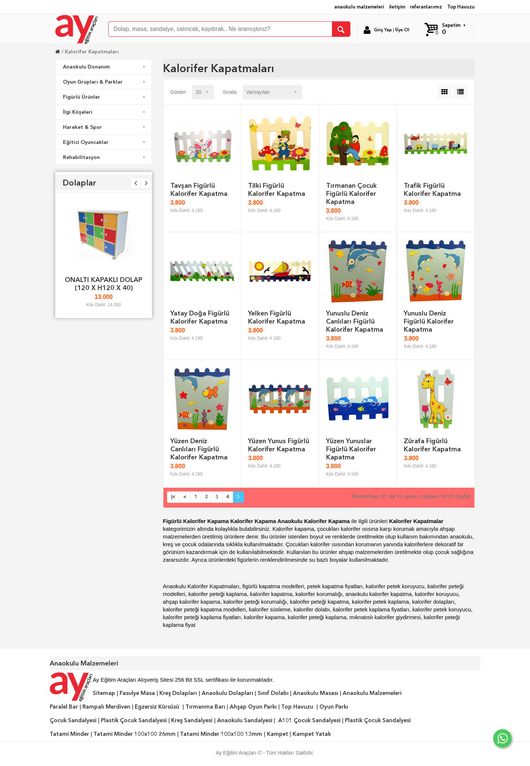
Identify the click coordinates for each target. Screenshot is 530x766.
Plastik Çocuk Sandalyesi (134, 720)
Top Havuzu (461, 7)
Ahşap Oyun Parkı (253, 706)
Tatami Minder (69, 734)
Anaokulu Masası (315, 693)
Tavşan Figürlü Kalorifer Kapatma (198, 189)
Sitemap (104, 693)
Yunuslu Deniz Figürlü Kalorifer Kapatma (429, 321)
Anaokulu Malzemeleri (372, 693)
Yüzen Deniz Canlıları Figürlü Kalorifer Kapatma (198, 449)
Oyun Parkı (333, 706)
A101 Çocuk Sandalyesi (309, 720)
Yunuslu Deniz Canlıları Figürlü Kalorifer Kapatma (354, 321)
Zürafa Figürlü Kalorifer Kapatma (432, 445)
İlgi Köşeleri (105, 112)
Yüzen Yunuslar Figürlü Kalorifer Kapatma (351, 449)
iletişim (397, 7)
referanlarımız (426, 7)
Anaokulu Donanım (105, 67)
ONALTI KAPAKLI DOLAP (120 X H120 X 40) (103, 284)
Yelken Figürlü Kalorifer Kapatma (276, 317)
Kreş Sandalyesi (191, 720)
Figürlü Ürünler (105, 97)
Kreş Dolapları (178, 693)
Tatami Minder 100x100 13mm (221, 734)
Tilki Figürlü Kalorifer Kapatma (276, 189)
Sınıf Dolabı (273, 693)
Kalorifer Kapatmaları (92, 51)
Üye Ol (402, 29)
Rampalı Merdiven (106, 706)
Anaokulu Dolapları (227, 693)
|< (173, 497)
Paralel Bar (64, 706)
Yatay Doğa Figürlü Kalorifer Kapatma (199, 317)
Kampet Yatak (312, 734)
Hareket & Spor (105, 127)
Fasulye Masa (137, 693)
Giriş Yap (383, 29)
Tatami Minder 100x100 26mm (134, 734)
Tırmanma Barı (205, 706)
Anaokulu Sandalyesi (244, 720)
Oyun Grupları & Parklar (105, 82)
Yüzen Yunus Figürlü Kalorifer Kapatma (278, 445)
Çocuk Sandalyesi (73, 720)
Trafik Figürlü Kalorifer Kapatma (432, 189)
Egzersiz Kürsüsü (157, 706)
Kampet (277, 734)
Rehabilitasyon (105, 157)
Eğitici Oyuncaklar (105, 142)
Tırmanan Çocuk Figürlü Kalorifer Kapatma (351, 193)
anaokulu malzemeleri (359, 7)
